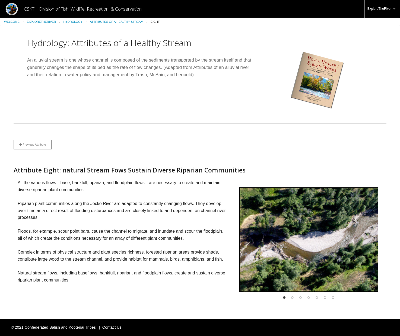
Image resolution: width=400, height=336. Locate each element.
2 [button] (292, 297)
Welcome (12, 21)
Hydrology (73, 21)
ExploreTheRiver (379, 9)
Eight (155, 21)
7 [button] (333, 297)
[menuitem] (382, 9)
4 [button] (309, 297)
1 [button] (284, 297)
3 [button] (300, 297)
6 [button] (325, 297)
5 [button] (317, 297)
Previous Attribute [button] (32, 144)
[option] (308, 239)
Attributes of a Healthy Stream (116, 21)
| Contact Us (109, 327)
